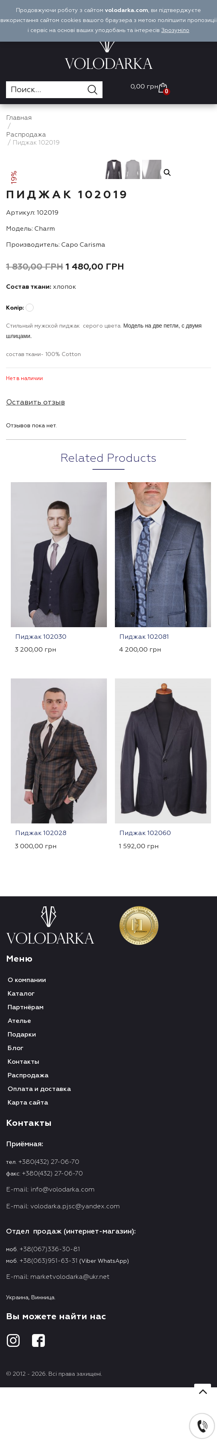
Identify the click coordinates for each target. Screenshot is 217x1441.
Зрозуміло (175, 30)
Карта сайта (28, 1207)
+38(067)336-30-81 (50, 1354)
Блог (16, 1153)
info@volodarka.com (62, 1294)
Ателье (19, 1126)
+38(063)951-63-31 (49, 1366)
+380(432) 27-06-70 (48, 1267)
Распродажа (28, 1180)
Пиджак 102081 (144, 742)
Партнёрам (26, 1112)
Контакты (23, 1166)
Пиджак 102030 (40, 742)
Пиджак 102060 (145, 938)
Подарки (22, 1139)
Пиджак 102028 (40, 938)
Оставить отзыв (35, 507)
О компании (27, 1085)
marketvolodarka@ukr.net (70, 1382)
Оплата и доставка (39, 1194)
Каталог (21, 1098)
